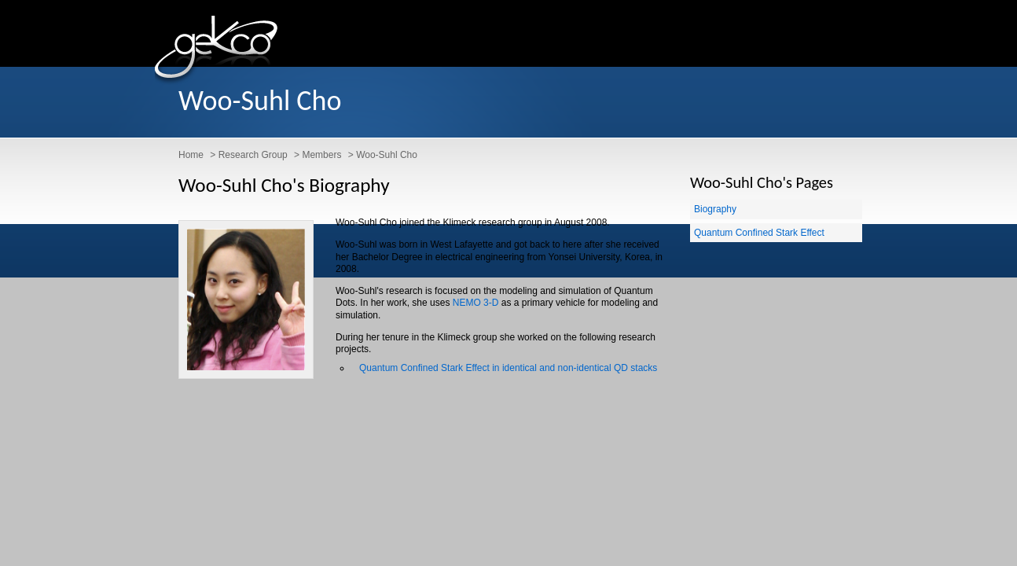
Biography (715, 209)
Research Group (253, 154)
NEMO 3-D (476, 302)
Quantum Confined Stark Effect (759, 232)
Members (321, 154)
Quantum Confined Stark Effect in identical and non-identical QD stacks (508, 367)
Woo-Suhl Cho (386, 154)
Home (191, 154)
